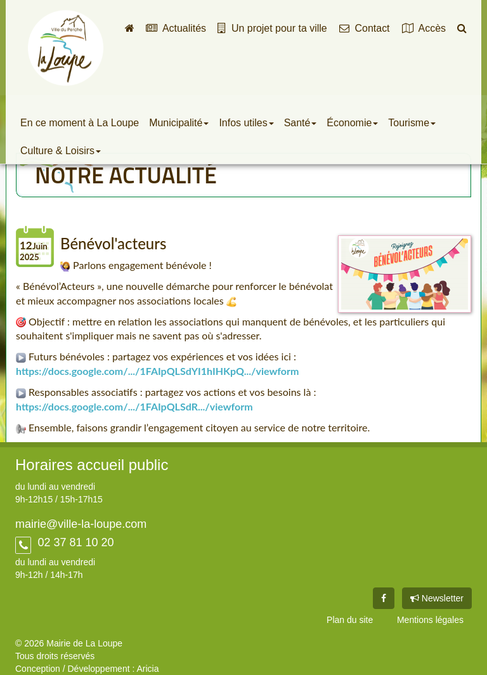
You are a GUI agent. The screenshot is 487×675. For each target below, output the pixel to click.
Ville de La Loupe (65, 47)
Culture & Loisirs (60, 150)
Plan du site (350, 620)
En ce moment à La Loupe (79, 122)
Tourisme (412, 122)
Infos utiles (246, 122)
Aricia (147, 669)
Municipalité (179, 122)
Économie (352, 122)
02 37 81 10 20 (74, 542)
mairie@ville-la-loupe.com (80, 524)
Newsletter (437, 598)
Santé (300, 122)
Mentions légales (430, 620)
